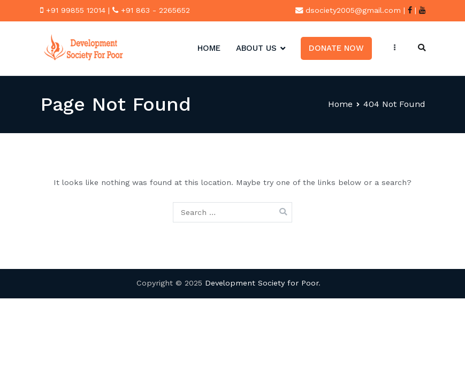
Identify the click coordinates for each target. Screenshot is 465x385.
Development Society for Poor (261, 283)
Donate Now (336, 48)
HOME (208, 48)
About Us (256, 48)
